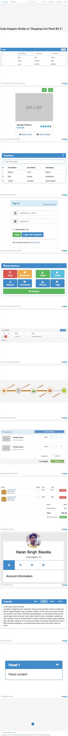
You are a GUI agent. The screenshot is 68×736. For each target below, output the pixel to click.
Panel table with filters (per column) (13, 83)
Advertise (32, 734)
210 (62, 529)
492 (62, 139)
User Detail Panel (6, 585)
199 (62, 585)
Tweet (14, 732)
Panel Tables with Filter (9, 195)
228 (62, 417)
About (27, 734)
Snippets (52, 2)
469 (62, 194)
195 (62, 640)
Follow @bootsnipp (6, 732)
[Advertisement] (34, 14)
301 (62, 306)
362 (62, 250)
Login (65, 2)
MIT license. (47, 734)
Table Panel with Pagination (10, 362)
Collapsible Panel (7, 696)
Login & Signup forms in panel (11, 250)
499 (62, 83)
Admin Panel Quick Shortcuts (11, 306)
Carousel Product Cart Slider (10, 139)
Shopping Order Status (8, 418)
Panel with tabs (6, 641)
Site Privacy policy (22, 734)
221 (62, 473)
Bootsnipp (5, 2)
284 (62, 362)
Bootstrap (13, 1)
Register (59, 2)
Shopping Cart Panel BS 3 (9, 473)
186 (62, 696)
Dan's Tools (14, 734)
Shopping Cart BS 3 (7, 529)
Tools (44, 2)
